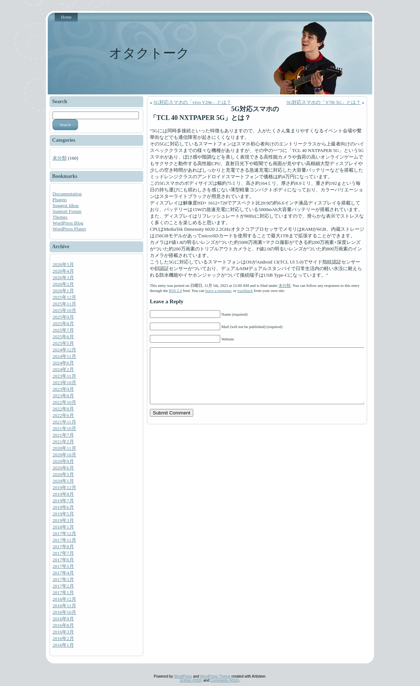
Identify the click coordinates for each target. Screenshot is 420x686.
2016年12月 (64, 599)
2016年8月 (63, 625)
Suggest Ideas (65, 205)
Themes (59, 217)
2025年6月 (63, 336)
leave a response (218, 290)
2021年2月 (63, 441)
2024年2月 (63, 369)
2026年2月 (63, 284)
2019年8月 (63, 494)
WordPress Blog (67, 223)
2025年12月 (64, 297)
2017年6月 (63, 559)
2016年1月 (63, 645)
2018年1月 (63, 527)
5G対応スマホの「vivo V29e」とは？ (192, 102)
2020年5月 (63, 474)
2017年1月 (63, 592)
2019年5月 (63, 514)
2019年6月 (63, 507)
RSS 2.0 (175, 290)
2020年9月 (63, 461)
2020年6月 (63, 468)
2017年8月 (63, 546)
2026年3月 (63, 277)
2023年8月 (63, 395)
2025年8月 (63, 323)
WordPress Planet (69, 228)
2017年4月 (63, 573)
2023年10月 (64, 382)
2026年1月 (63, 290)
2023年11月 (64, 376)
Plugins (59, 199)
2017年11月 (64, 540)
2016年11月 (64, 605)
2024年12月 (64, 349)
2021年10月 (64, 428)
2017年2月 (63, 586)
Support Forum (66, 211)
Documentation (67, 193)
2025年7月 (63, 330)
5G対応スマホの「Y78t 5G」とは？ (323, 102)
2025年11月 (64, 304)
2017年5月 (63, 566)
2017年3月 (63, 579)
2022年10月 (64, 402)
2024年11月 (64, 356)
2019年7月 (63, 500)
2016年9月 (63, 618)
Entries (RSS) (191, 680)
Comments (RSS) (224, 680)
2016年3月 (63, 632)
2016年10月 (64, 612)
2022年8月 (63, 409)
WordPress (183, 676)
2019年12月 (64, 487)
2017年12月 (64, 533)
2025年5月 (63, 343)
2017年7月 (63, 553)
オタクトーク (149, 53)
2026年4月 (63, 271)
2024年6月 (63, 363)
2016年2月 (63, 638)
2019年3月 (63, 520)
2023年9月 (63, 389)
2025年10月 (64, 310)
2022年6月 (63, 415)
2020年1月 (63, 481)
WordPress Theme (215, 676)
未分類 (59, 158)
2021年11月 (64, 422)
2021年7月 (63, 435)
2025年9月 (63, 317)
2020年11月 (64, 448)
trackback (245, 290)
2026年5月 (63, 264)
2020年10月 (64, 454)
